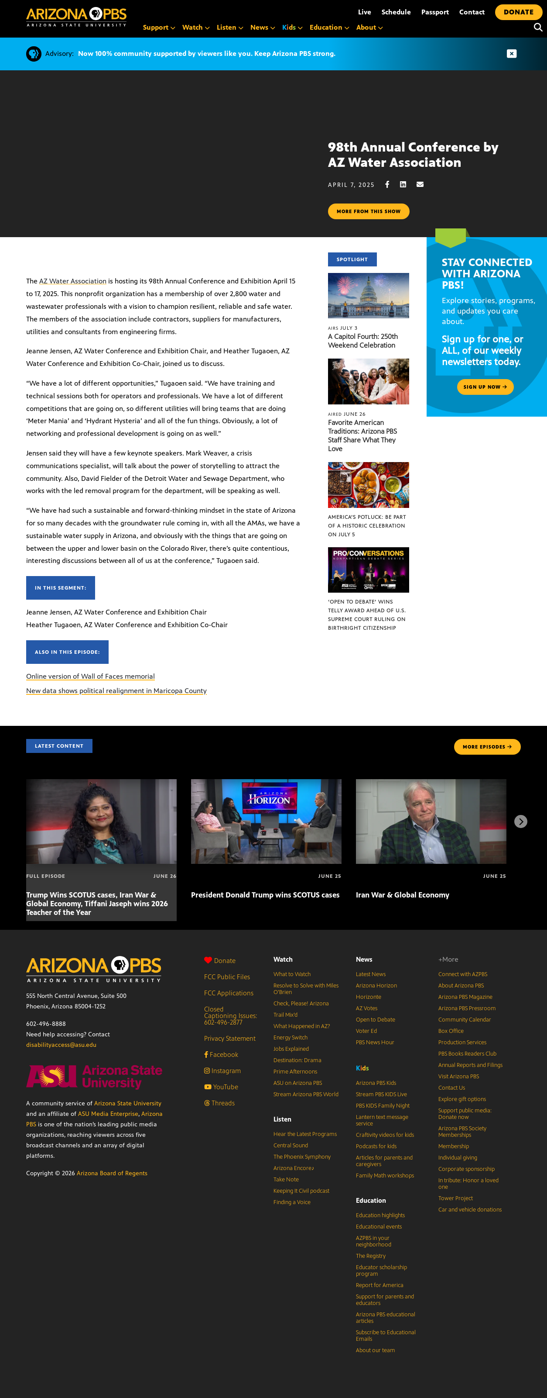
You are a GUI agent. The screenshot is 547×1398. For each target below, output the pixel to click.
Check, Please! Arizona (301, 1003)
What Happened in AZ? (302, 1026)
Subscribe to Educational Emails (386, 1336)
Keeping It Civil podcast (301, 1190)
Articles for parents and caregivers (384, 1161)
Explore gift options (462, 1099)
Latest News (371, 974)
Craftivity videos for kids (385, 1135)
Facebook (221, 1054)
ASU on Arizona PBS (298, 1083)
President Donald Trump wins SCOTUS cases (265, 895)
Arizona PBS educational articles (385, 1318)
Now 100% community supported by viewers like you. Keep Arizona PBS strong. (206, 53)
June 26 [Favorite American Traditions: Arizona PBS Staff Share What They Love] (347, 414)
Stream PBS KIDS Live (381, 1094)
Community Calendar (464, 1019)
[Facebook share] (391, 184)
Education (371, 1200)
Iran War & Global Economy (402, 895)
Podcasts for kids (376, 1146)
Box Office (451, 1031)
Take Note (286, 1179)
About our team (375, 1350)
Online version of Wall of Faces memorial (90, 676)
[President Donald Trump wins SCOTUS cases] (266, 784)
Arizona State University (127, 1103)
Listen (282, 1119)
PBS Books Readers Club (467, 1053)
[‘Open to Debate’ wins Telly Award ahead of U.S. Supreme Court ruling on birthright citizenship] (368, 552)
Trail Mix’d (285, 1014)
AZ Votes (366, 1008)
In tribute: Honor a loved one (468, 1184)
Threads (219, 1103)
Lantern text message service (382, 1120)
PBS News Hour (375, 1042)
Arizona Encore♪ (294, 1168)
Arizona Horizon (376, 985)
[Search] (536, 27)
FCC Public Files (227, 977)
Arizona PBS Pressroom (467, 1008)
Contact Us (451, 1087)
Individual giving (457, 1157)
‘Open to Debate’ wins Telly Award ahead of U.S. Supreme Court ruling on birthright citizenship (367, 615)
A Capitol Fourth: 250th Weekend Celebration (363, 340)
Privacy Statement (230, 1038)
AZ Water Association (72, 281)
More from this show (369, 211)
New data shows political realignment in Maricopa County (116, 691)
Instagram (222, 1071)
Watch (283, 959)
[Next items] (520, 821)
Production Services (462, 1042)
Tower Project (455, 1198)
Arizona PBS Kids (376, 1083)
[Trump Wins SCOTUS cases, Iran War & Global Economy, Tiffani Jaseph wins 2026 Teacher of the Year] (101, 784)
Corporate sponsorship (466, 1169)
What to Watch (292, 974)
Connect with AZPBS (462, 974)
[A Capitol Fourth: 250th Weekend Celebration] (368, 277)
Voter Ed (366, 1031)
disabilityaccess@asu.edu (61, 1045)
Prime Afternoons (295, 1071)
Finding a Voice (292, 1202)
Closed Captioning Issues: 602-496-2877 (230, 1015)
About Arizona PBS (461, 985)
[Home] (76, 17)
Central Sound (291, 1145)
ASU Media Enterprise (108, 1114)
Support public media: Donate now (465, 1114)
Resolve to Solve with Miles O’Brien (306, 989)
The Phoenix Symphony (302, 1156)
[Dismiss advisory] (511, 54)
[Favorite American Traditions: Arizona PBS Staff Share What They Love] (368, 363)
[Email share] (424, 184)
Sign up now (485, 387)
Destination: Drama (297, 1060)
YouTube (221, 1087)
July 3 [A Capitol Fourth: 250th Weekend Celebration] (343, 328)
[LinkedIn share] (407, 184)
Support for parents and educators (385, 1300)
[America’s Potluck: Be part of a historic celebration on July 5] (368, 467)
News (364, 959)
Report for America (379, 1285)
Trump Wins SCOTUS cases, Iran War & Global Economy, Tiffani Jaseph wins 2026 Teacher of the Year (97, 904)
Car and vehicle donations (470, 1209)
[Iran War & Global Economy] (431, 784)
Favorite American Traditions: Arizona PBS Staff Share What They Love (362, 435)
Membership (453, 1146)
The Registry (371, 1256)
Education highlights (380, 1215)
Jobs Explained (291, 1049)
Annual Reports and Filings (470, 1065)
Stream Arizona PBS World (306, 1094)
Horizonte (368, 997)
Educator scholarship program (381, 1270)
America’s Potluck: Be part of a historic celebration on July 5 (367, 526)
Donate (220, 960)
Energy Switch (291, 1037)
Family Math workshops (385, 1175)
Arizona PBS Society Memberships (462, 1132)
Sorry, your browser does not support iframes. (164, 178)
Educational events (379, 1226)
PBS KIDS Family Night (383, 1105)
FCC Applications (228, 993)
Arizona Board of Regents (112, 1173)
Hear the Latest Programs (305, 1134)
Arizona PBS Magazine (465, 997)
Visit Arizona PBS (458, 1076)
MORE (487, 747)
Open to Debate (375, 1019)
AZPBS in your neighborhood (373, 1241)
